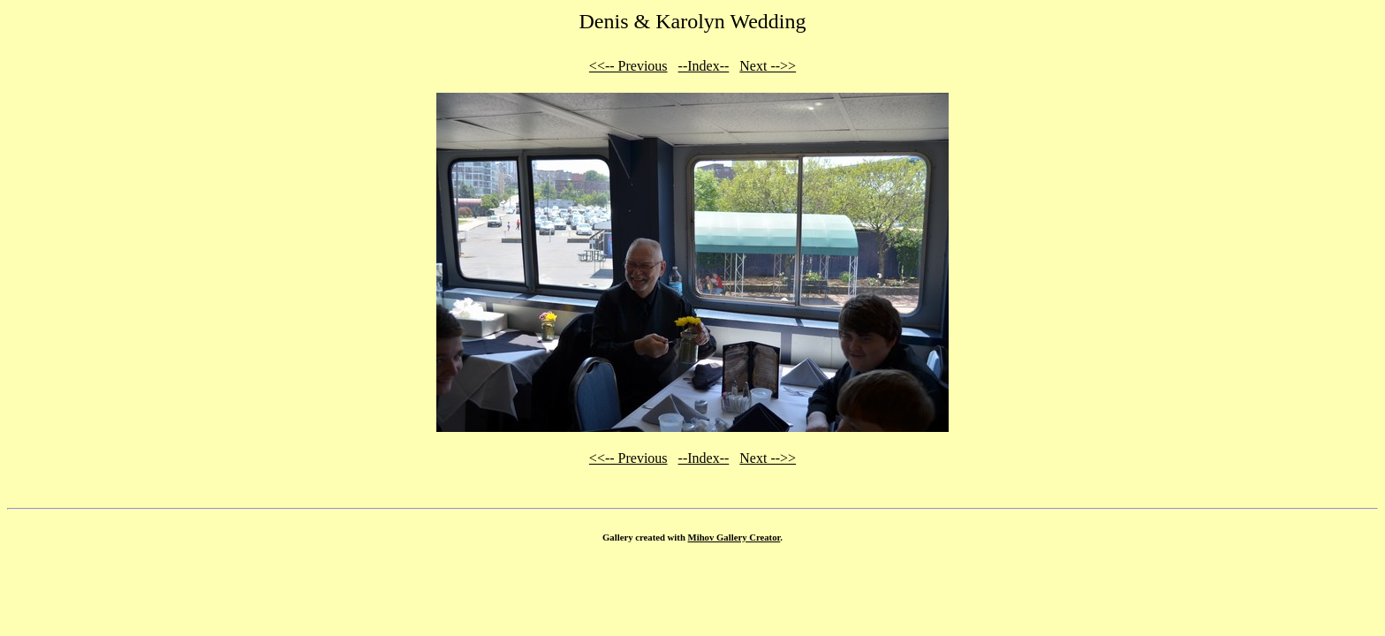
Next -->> (767, 65)
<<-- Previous (628, 65)
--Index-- (704, 65)
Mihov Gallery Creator (734, 537)
